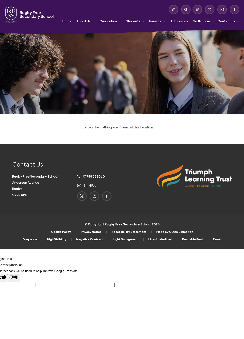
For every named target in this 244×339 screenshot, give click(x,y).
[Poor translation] (14, 278)
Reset (217, 239)
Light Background (128, 239)
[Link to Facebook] (234, 9)
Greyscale (32, 239)
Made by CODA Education (174, 231)
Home (66, 21)
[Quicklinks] (173, 9)
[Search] (186, 9)
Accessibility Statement (132, 231)
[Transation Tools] (197, 9)
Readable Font (195, 239)
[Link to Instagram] (222, 9)
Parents (157, 21)
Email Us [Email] (86, 185)
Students (135, 21)
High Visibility (59, 239)
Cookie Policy (63, 231)
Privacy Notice (94, 231)
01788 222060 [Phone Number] (91, 176)
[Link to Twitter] (209, 9)
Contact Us (228, 21)
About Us (85, 21)
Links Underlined (163, 239)
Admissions (179, 21)
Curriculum (110, 21)
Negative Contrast (92, 239)
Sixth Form (203, 21)
